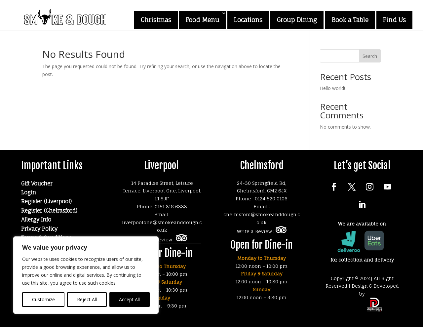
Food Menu (202, 19)
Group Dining (297, 19)
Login (28, 192)
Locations (248, 19)
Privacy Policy (39, 228)
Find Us (394, 19)
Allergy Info (36, 219)
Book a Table (349, 19)
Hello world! (332, 88)
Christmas (156, 19)
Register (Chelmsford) (49, 210)
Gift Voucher (37, 183)
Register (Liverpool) (46, 201)
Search (370, 56)
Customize (43, 299)
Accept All (129, 299)
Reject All (87, 299)
